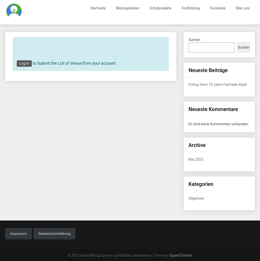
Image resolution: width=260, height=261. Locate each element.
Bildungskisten (127, 8)
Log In (24, 63)
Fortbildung (191, 8)
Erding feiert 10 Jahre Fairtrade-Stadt (218, 85)
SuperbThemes (180, 255)
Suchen (194, 40)
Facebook (217, 8)
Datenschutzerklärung (54, 234)
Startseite (98, 8)
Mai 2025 (196, 159)
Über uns (243, 8)
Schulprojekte (160, 8)
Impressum (18, 234)
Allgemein (196, 198)
